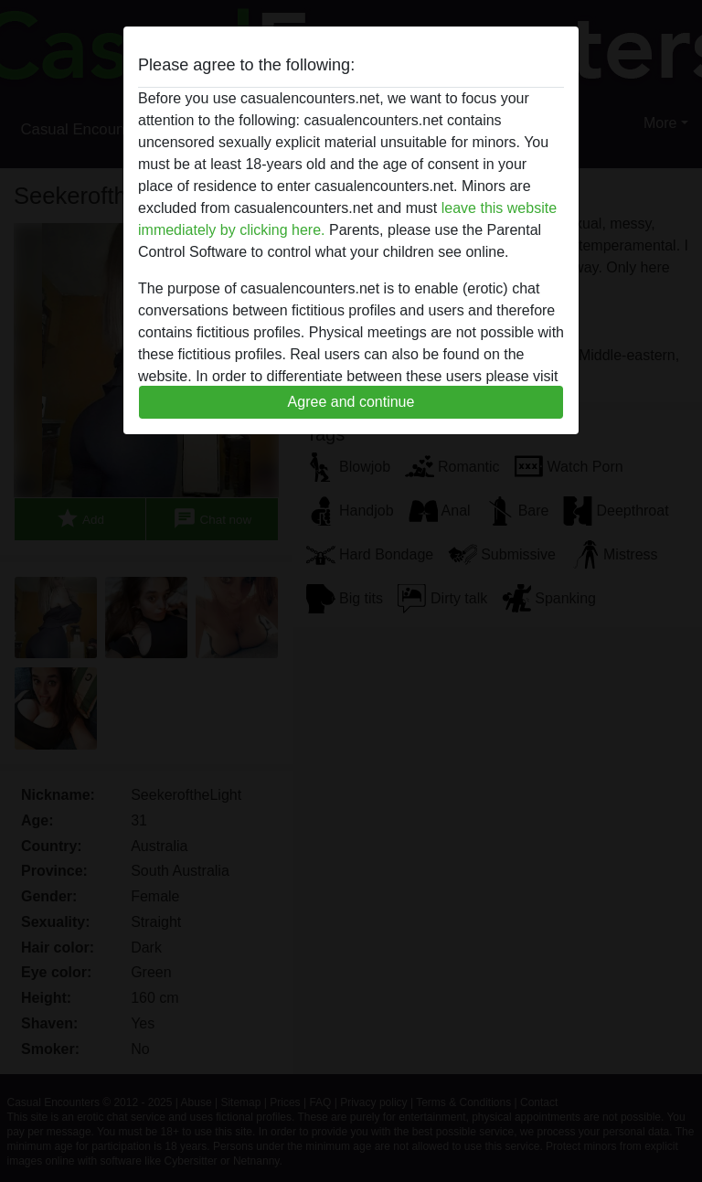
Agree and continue (351, 402)
